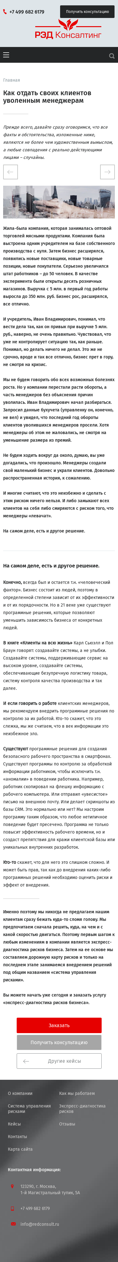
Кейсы (14, 1124)
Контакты (17, 1136)
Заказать (59, 1025)
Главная (11, 80)
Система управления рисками (29, 1108)
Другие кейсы (52, 1061)
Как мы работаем (77, 1093)
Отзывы (67, 1124)
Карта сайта (20, 1149)
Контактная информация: (34, 1169)
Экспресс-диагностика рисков (82, 1108)
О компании (20, 1093)
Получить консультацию (89, 9)
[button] (6, 59)
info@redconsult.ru (39, 1224)
